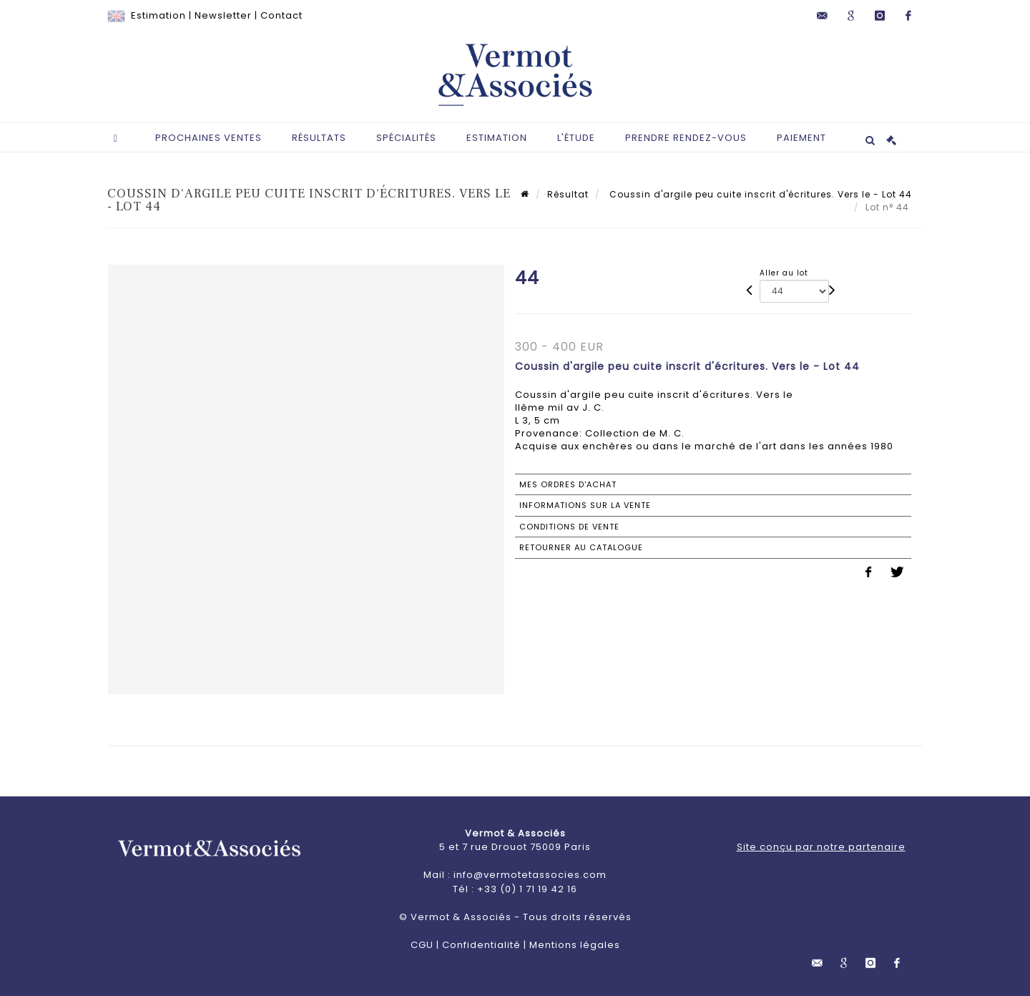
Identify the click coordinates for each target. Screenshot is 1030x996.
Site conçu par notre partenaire (821, 847)
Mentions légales (574, 945)
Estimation (158, 15)
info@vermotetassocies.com (530, 875)
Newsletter (223, 15)
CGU (422, 945)
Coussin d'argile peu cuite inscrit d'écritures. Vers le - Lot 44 (759, 194)
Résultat (568, 194)
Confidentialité (481, 945)
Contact (281, 15)
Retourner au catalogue (581, 547)
